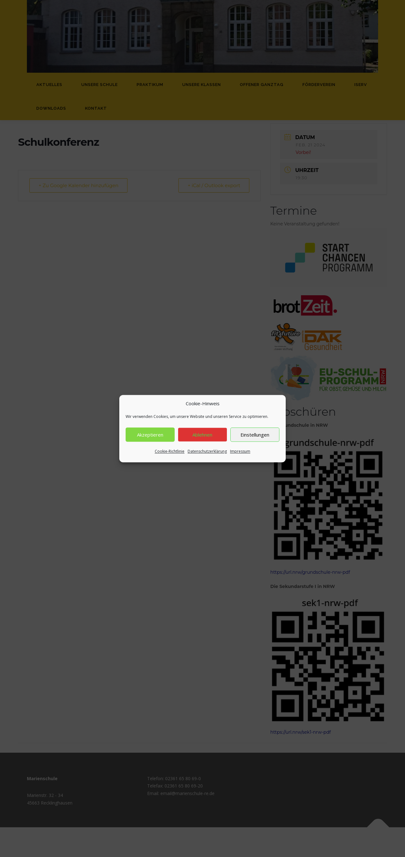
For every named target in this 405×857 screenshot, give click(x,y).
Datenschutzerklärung (207, 459)
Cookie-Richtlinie (169, 459)
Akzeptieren (150, 442)
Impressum (240, 459)
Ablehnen (202, 442)
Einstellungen (254, 442)
